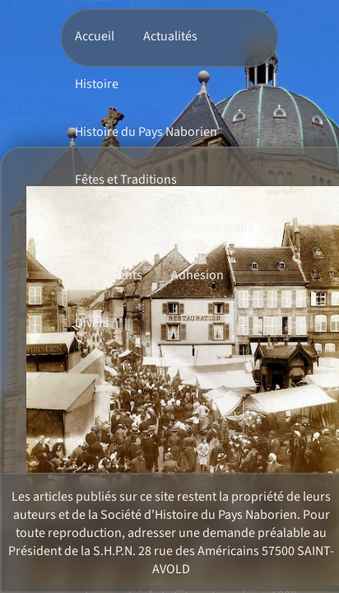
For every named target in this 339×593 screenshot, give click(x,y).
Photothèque (217, 227)
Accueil (94, 36)
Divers (92, 323)
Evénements (108, 275)
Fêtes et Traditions (126, 179)
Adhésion (197, 275)
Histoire (96, 84)
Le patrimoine (113, 227)
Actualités (170, 36)
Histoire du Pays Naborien (146, 132)
